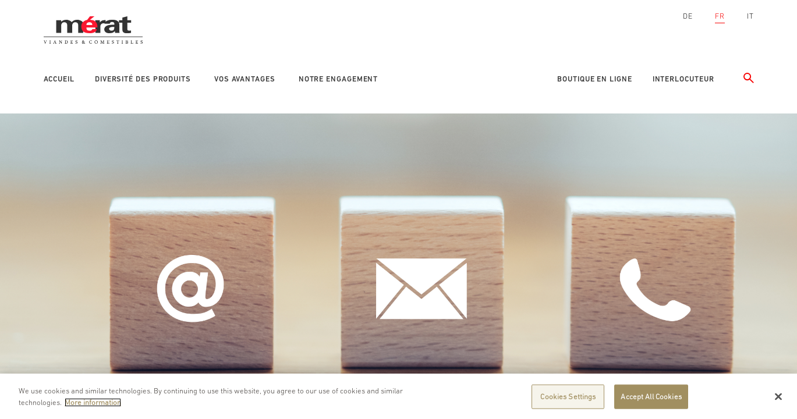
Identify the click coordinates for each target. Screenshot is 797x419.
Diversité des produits (143, 78)
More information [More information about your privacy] (93, 404)
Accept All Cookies (651, 399)
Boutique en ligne (594, 78)
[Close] (778, 399)
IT (750, 16)
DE (688, 16)
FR (720, 16)
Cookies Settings (568, 399)
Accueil (59, 78)
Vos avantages (244, 78)
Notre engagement (338, 78)
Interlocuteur (683, 78)
